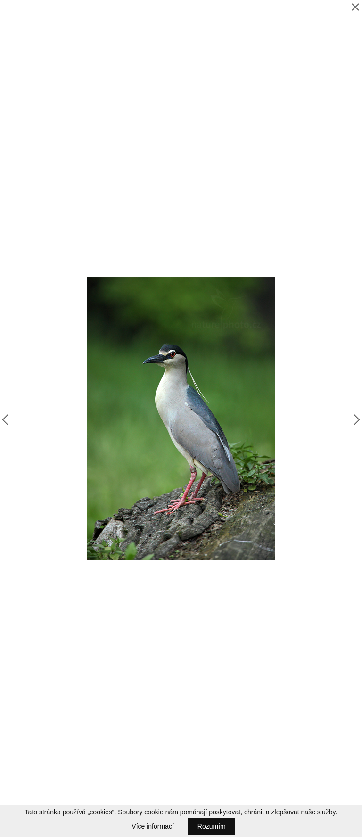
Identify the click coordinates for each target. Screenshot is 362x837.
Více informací (152, 826)
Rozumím (211, 826)
